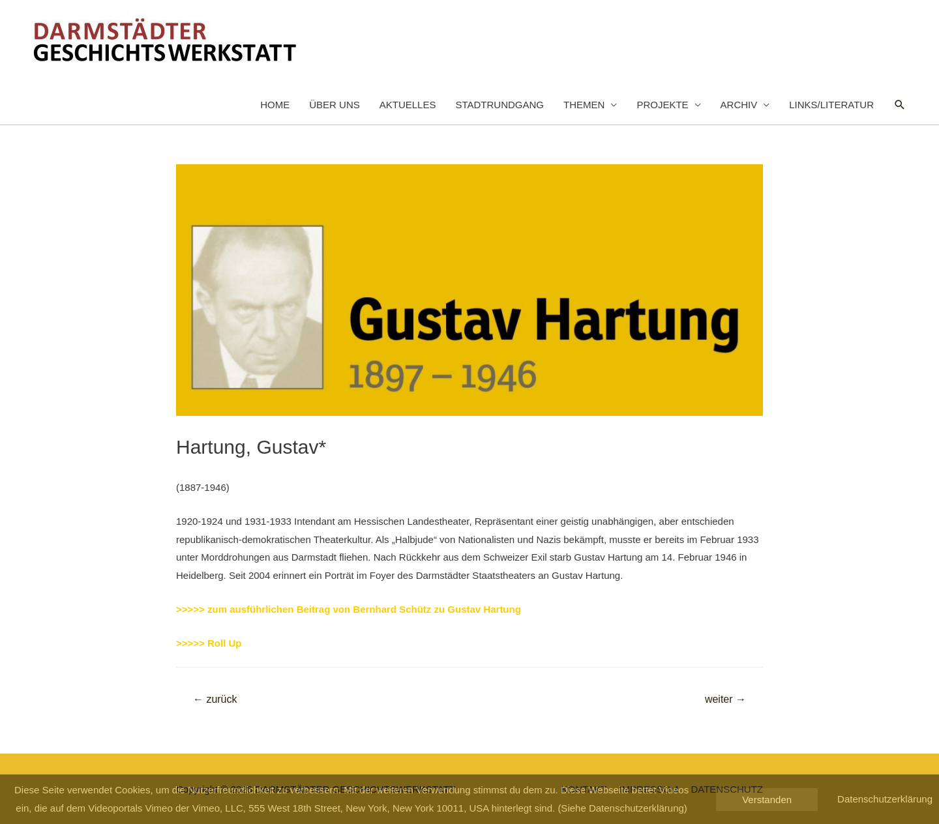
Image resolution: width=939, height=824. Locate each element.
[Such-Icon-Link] (899, 104)
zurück (215, 699)
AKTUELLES (408, 104)
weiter (725, 699)
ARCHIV (739, 104)
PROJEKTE (662, 104)
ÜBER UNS (334, 104)
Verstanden (767, 799)
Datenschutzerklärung (884, 798)
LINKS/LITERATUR (831, 104)
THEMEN (583, 104)
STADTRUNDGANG (499, 104)
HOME (275, 104)
